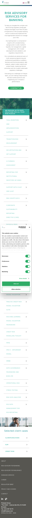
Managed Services (7, 475)
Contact (4, 494)
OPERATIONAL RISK (13, 383)
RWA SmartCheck (13, 198)
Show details (23, 278)
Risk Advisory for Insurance (11, 470)
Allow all (16, 283)
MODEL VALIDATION (13, 294)
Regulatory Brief (7, 484)
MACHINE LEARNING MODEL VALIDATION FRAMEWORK (13, 321)
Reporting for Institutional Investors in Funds (13, 176)
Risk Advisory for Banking (10, 465)
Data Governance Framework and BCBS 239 (13, 372)
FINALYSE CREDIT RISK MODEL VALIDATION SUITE (14, 306)
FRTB (8, 343)
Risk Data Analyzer (13, 397)
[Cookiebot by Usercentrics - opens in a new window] (19, 227)
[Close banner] (29, 227)
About (3, 461)
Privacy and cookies (8, 489)
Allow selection (15, 289)
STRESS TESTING (12, 390)
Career (3, 480)
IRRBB (8, 361)
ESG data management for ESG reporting (13, 408)
